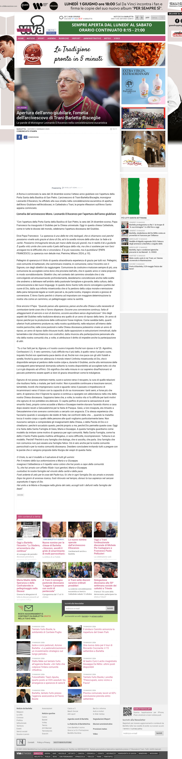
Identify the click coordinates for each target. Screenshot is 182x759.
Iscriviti (110, 608)
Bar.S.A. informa (99, 708)
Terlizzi (90, 757)
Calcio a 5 (72, 708)
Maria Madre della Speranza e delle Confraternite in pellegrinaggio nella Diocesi (27, 586)
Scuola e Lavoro (23, 734)
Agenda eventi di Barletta (78, 719)
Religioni (20, 712)
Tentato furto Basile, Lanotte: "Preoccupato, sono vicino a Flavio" (98, 680)
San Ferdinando (66, 757)
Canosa (81, 753)
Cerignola (91, 753)
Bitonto (72, 753)
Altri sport (71, 714)
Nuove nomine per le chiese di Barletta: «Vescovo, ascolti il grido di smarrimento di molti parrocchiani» (53, 548)
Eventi (19, 729)
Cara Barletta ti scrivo (76, 727)
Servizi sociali (22, 731)
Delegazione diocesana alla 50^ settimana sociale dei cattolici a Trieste (105, 584)
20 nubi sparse (76, 18)
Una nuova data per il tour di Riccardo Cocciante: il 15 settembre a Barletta (97, 648)
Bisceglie (62, 753)
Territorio (20, 726)
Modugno (154, 753)
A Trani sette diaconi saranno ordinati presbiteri (79, 583)
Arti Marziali (47, 728)
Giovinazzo (111, 753)
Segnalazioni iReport (101, 719)
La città (19, 715)
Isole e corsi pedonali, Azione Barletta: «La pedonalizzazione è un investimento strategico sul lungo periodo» (49, 649)
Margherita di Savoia (127, 753)
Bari (54, 753)
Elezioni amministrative (102, 724)
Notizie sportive (48, 713)
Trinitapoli (108, 757)
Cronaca (20, 717)
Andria (47, 753)
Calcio (44, 717)
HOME (21, 38)
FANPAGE (51, 33)
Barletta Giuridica (74, 733)
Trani (99, 757)
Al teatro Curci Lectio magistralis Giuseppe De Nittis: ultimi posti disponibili (100, 664)
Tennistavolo (47, 731)
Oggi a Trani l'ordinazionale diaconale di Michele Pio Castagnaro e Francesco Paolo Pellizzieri (105, 546)
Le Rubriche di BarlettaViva (79, 724)
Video (95, 734)
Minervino (143, 753)
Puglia (47, 757)
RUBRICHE (64, 38)
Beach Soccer (73, 711)
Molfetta (38, 757)
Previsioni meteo (100, 729)
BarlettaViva (31, 23)
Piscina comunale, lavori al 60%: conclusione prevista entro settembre (99, 696)
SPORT (41, 38)
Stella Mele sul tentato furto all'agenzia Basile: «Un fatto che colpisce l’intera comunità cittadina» (48, 665)
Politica (20, 720)
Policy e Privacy (43, 742)
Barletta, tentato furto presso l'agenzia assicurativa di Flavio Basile (48, 696)
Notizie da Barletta (24, 708)
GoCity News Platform (62, 742)
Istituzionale (21, 723)
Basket (44, 720)
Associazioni (47, 708)
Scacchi (45, 734)
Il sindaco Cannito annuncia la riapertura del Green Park (99, 631)
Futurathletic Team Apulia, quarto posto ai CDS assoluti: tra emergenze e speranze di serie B (49, 680)
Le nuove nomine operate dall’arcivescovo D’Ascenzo (77, 543)
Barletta (38, 753)
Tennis (44, 725)
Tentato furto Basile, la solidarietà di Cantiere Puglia (47, 631)
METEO (107, 38)
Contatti (31, 742)
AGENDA (52, 38)
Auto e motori (98, 711)
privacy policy (97, 616)
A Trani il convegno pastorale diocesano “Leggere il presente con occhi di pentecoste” (53, 586)
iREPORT (76, 38)
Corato (101, 753)
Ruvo (55, 757)
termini (85, 616)
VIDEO (117, 38)
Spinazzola (80, 757)
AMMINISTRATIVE (92, 38)
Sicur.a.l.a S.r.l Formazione (78, 730)
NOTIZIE (31, 38)
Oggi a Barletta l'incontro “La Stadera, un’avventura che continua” (28, 546)
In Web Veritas (98, 714)
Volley (44, 722)
